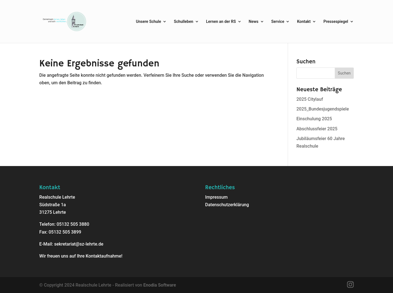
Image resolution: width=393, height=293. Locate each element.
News (253, 22)
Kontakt (304, 22)
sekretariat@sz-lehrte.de (78, 244)
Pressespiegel (335, 22)
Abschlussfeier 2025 (316, 128)
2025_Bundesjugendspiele (322, 109)
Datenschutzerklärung (227, 204)
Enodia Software (159, 285)
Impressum (216, 197)
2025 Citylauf (309, 99)
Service (277, 22)
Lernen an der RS (221, 22)
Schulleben (183, 22)
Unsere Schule (148, 22)
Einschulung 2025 (314, 118)
